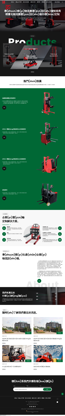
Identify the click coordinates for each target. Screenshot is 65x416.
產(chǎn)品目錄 (26, 2)
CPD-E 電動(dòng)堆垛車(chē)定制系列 (14, 129)
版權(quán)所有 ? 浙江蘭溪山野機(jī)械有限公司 (28, 408)
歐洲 (37, 299)
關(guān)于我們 (19, 2)
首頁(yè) (12, 2)
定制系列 (4, 190)
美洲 (37, 296)
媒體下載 (38, 2)
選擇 (4, 107)
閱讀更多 (32, 24)
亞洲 (37, 293)
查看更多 (32, 71)
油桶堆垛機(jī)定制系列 (8, 98)
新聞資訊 (43, 2)
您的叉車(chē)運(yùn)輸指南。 (42, 366)
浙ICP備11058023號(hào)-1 (40, 408)
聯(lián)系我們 (49, 2)
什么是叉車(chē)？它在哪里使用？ (12, 366)
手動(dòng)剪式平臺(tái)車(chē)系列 (31, 57)
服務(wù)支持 (33, 2)
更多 (39, 280)
